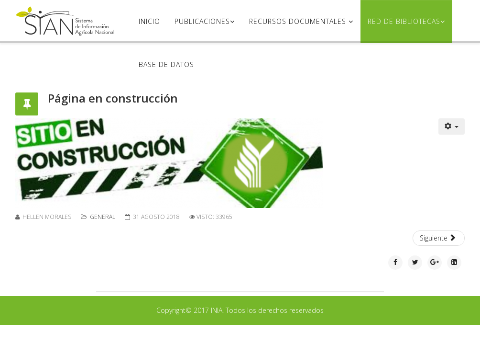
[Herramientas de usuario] (451, 126)
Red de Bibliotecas (404, 21)
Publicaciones (202, 21)
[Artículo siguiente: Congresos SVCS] (439, 238)
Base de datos (166, 64)
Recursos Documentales (299, 21)
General (102, 217)
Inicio (149, 21)
